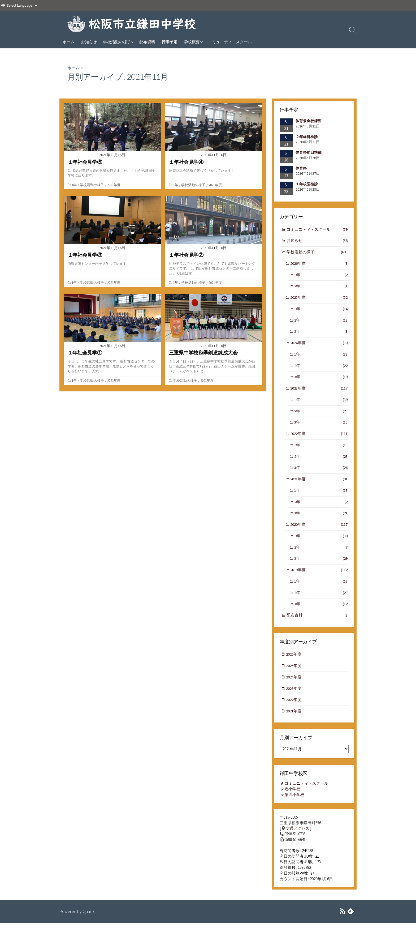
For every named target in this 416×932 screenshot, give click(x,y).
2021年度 (114, 185)
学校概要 (192, 41)
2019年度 (319, 577)
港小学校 (293, 797)
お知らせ (89, 41)
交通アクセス (297, 837)
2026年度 (319, 264)
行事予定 (169, 41)
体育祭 (301, 168)
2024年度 (319, 345)
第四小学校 (295, 803)
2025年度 (319, 299)
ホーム (69, 41)
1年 (74, 185)
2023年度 (319, 391)
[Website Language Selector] (22, 5)
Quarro (89, 920)
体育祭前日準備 (309, 152)
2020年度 (319, 530)
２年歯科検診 (307, 136)
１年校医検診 (307, 184)
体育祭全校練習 (309, 120)
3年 (321, 334)
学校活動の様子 (117, 41)
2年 (321, 287)
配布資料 (147, 41)
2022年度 (319, 438)
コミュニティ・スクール (230, 41)
